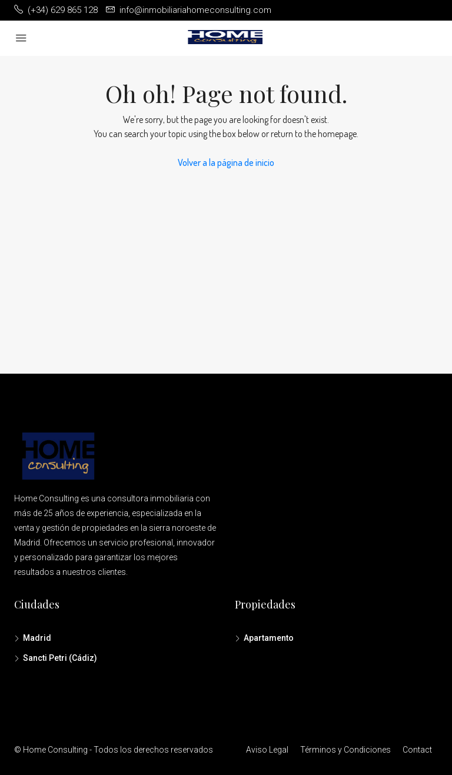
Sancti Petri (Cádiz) (60, 658)
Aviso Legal (267, 749)
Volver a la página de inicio (226, 162)
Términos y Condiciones (345, 749)
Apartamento (269, 638)
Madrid (37, 638)
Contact (417, 749)
